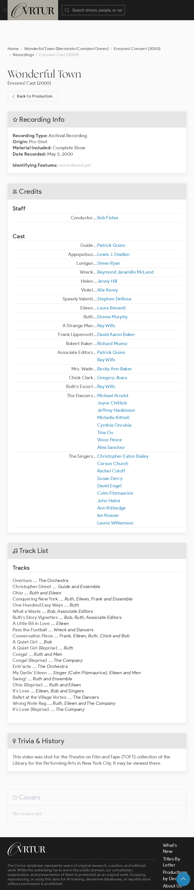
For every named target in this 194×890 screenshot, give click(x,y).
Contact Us (174, 868)
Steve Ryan (108, 238)
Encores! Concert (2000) (137, 23)
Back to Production (32, 71)
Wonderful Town (44, 48)
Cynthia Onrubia (114, 400)
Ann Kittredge (111, 483)
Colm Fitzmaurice (115, 468)
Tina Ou (105, 407)
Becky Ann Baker (114, 343)
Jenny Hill (107, 256)
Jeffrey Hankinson (116, 385)
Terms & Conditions (89, 882)
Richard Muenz (112, 318)
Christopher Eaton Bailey (123, 431)
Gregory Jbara (112, 352)
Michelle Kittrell (113, 392)
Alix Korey (107, 265)
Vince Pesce (109, 414)
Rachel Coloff (111, 445)
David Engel (109, 460)
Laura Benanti (111, 282)
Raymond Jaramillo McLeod (125, 247)
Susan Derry (110, 453)
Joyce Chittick (112, 377)
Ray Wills (106, 300)
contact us (86, 868)
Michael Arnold (112, 370)
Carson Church (113, 438)
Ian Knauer (108, 490)
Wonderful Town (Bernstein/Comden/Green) (66, 23)
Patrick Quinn (111, 220)
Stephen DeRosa (114, 273)
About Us (172, 860)
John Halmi (108, 475)
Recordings (23, 29)
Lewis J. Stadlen (113, 229)
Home (13, 23)
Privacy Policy (126, 882)
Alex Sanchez (111, 422)
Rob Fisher (108, 192)
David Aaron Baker (116, 309)
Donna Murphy (112, 291)
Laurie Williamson (115, 497)
